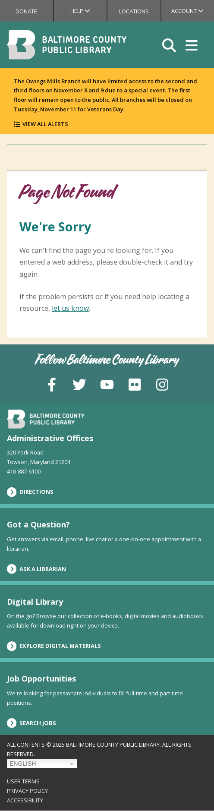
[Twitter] (79, 384)
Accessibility (25, 800)
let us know (70, 308)
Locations (134, 11)
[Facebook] (52, 384)
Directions (30, 492)
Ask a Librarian (36, 569)
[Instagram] (162, 384)
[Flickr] (135, 384)
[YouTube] (107, 384)
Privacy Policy (27, 791)
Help (88, 11)
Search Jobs (31, 723)
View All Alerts (45, 124)
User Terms (23, 781)
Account (192, 11)
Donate (26, 11)
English (22, 763)
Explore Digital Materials (54, 646)
